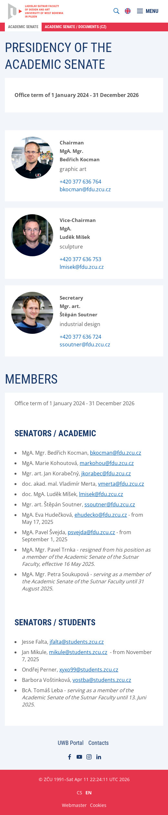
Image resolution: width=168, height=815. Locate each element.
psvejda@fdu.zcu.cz (91, 532)
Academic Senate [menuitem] (23, 27)
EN (88, 792)
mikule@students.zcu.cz (78, 652)
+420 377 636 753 (80, 259)
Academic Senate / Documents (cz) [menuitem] (75, 27)
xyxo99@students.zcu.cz (88, 669)
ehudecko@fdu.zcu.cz (100, 514)
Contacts (98, 742)
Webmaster (74, 805)
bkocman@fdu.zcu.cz (85, 189)
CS (79, 792)
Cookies (98, 805)
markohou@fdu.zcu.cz (107, 463)
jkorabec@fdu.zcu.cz (106, 473)
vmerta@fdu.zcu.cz (121, 483)
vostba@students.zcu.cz (102, 679)
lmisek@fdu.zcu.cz (82, 266)
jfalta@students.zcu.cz (77, 641)
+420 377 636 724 (80, 336)
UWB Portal (71, 742)
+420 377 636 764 (80, 181)
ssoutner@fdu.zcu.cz (85, 344)
